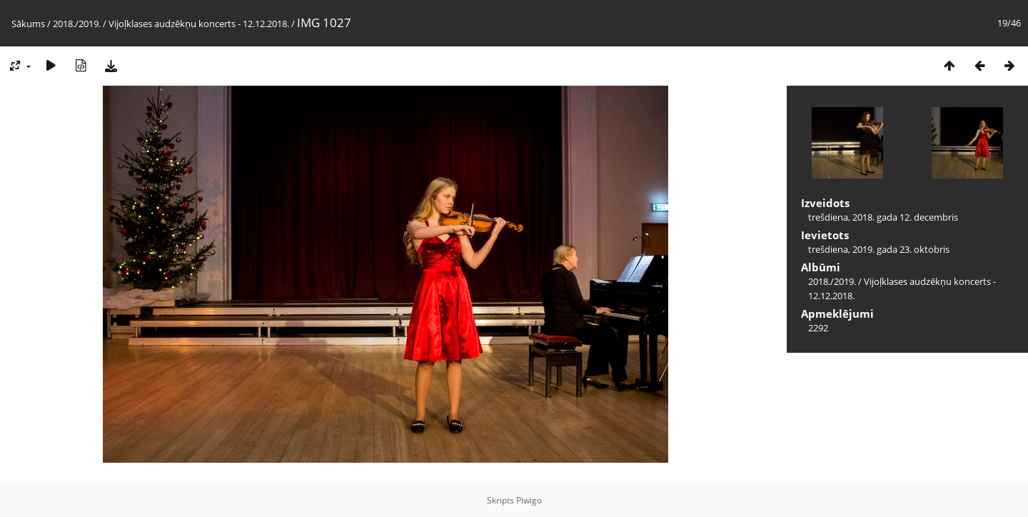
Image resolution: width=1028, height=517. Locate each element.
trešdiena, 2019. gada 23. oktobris (878, 249)
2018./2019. (77, 23)
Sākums (28, 23)
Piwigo (529, 500)
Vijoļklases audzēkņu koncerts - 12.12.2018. (199, 23)
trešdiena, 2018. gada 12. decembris (883, 217)
